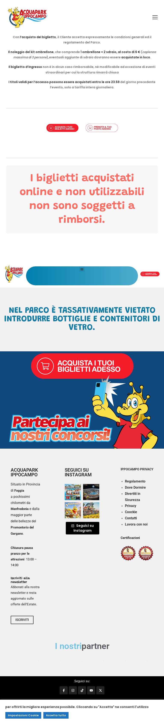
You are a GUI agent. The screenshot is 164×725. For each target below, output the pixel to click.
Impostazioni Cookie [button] (23, 715)
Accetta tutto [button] (56, 715)
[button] (82, 269)
